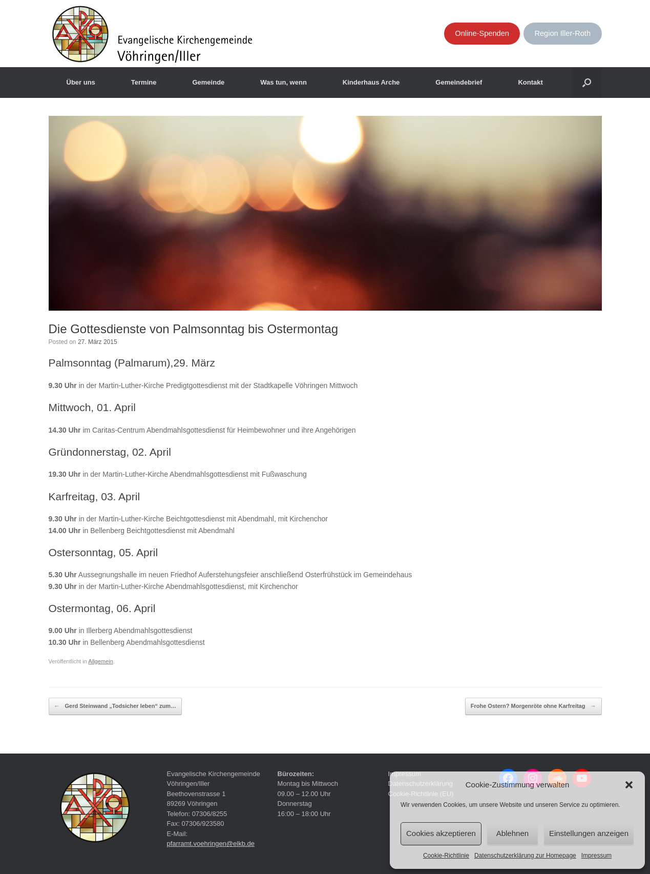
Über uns (81, 82)
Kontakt (530, 82)
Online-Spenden (482, 33)
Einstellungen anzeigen (588, 833)
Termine (144, 82)
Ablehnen (512, 833)
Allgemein (100, 661)
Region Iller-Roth (562, 33)
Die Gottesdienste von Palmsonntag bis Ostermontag (194, 329)
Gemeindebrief (458, 82)
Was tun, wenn (283, 82)
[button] (629, 785)
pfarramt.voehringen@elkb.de (211, 843)
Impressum (596, 855)
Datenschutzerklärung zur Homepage (525, 855)
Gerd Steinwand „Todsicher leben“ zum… (115, 706)
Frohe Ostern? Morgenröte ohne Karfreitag (533, 706)
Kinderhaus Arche (371, 82)
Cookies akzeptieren (441, 833)
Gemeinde (208, 82)
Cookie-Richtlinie (446, 855)
